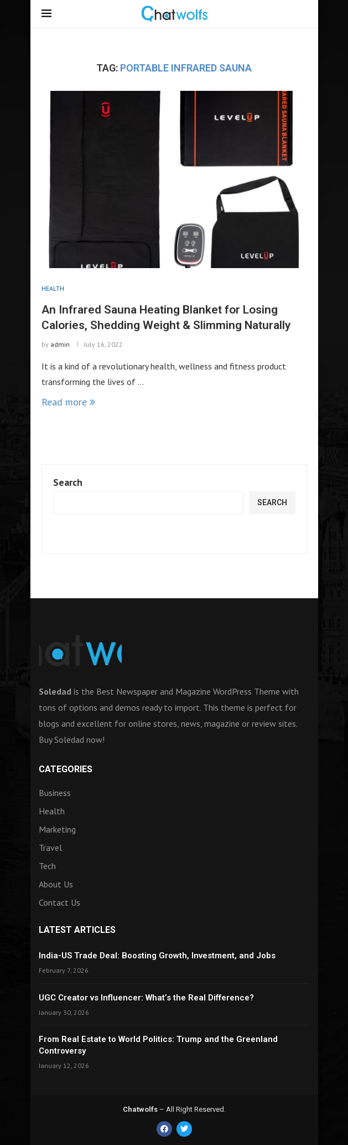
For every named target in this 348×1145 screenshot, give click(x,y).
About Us (56, 884)
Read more (68, 402)
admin (60, 344)
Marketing (57, 829)
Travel (50, 847)
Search (67, 482)
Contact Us (59, 902)
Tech (47, 865)
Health (52, 811)
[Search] (301, 15)
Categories (65, 769)
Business (55, 792)
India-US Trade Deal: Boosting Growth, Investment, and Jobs (157, 956)
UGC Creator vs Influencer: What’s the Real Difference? (146, 998)
